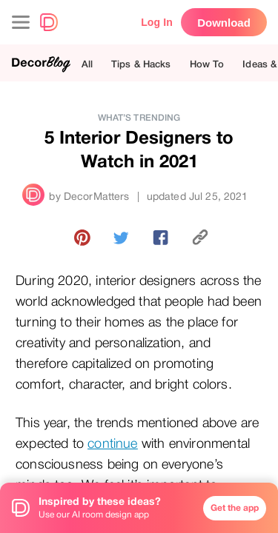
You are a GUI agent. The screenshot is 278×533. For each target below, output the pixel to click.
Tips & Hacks (141, 64)
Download (224, 22)
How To (207, 64)
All (87, 64)
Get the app (235, 508)
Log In (157, 22)
